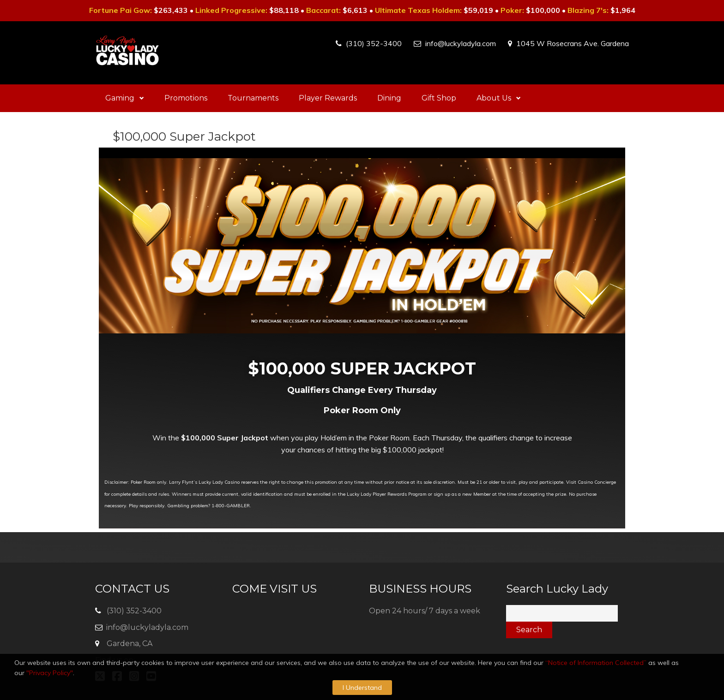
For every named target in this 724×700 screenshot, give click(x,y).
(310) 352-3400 (374, 43)
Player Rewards (328, 98)
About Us (499, 98)
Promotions (185, 98)
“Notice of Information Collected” (595, 662)
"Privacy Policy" (49, 673)
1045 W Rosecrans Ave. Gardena (572, 43)
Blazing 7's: (588, 10)
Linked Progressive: (231, 10)
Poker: (512, 10)
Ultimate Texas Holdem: (418, 10)
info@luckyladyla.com (460, 43)
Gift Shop (439, 98)
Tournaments (253, 98)
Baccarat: (323, 10)
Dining (389, 98)
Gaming (124, 98)
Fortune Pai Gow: (120, 10)
